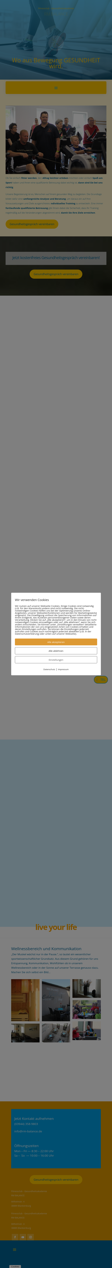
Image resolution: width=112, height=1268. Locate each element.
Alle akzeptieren (56, 642)
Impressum (63, 669)
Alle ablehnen (56, 650)
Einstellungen (56, 659)
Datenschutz (49, 669)
